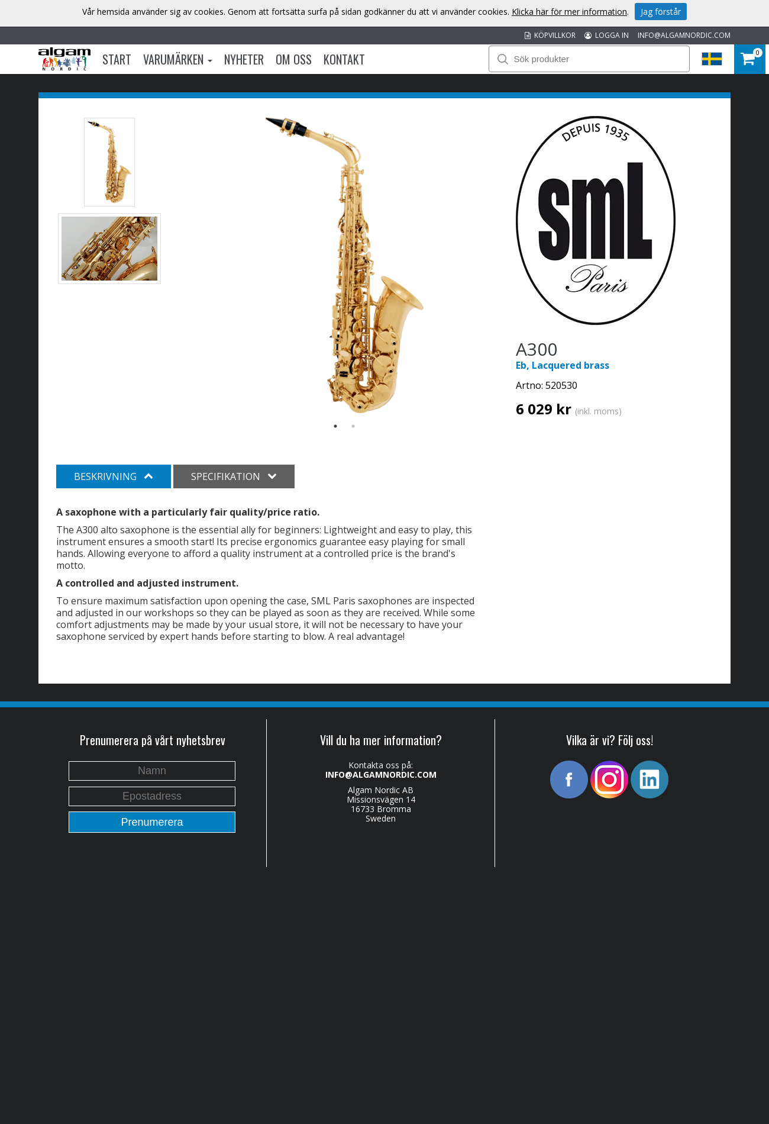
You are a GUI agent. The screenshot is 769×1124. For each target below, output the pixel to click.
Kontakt (344, 59)
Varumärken (177, 59)
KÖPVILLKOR (550, 35)
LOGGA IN (606, 35)
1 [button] (335, 426)
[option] (344, 265)
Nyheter (244, 59)
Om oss (294, 59)
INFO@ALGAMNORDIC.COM (684, 35)
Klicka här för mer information (569, 11)
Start (116, 59)
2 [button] (353, 426)
